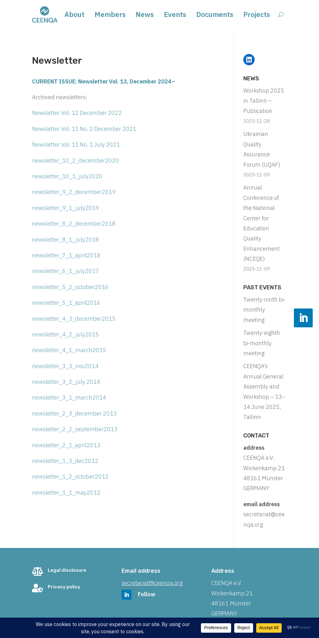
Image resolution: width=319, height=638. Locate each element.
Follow (146, 594)
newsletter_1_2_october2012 (70, 476)
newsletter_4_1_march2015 (69, 350)
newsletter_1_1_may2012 (66, 492)
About (74, 15)
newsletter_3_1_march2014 (69, 397)
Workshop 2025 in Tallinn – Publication (263, 101)
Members (110, 15)
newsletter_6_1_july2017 (65, 271)
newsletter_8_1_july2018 (65, 239)
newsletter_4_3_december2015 (74, 318)
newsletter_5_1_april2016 (66, 302)
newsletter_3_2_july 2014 (66, 381)
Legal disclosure (67, 570)
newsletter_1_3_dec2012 (65, 460)
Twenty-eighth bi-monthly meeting (261, 343)
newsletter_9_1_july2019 (65, 208)
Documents (214, 15)
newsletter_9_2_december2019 (74, 192)
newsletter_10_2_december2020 (75, 160)
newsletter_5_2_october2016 (70, 287)
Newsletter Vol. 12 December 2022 (77, 112)
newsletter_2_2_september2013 (74, 429)
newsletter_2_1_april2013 (66, 445)
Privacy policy (64, 587)
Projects (256, 15)
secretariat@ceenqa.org (152, 583)
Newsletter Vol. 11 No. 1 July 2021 (76, 144)
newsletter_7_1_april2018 (66, 255)
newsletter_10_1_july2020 (67, 176)
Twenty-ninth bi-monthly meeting (264, 310)
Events (175, 15)
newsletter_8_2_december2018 (74, 223)
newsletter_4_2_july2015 (65, 334)
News (145, 15)
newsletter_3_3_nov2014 (65, 366)
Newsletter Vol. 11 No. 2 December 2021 (84, 128)
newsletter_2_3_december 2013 (74, 413)
